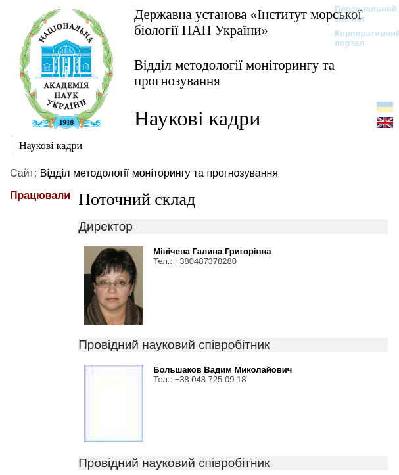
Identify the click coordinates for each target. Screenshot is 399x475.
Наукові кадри (197, 118)
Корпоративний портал (359, 38)
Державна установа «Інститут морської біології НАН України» (248, 22)
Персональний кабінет (359, 14)
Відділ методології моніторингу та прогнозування (234, 72)
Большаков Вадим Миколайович (222, 369)
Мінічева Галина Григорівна (212, 251)
